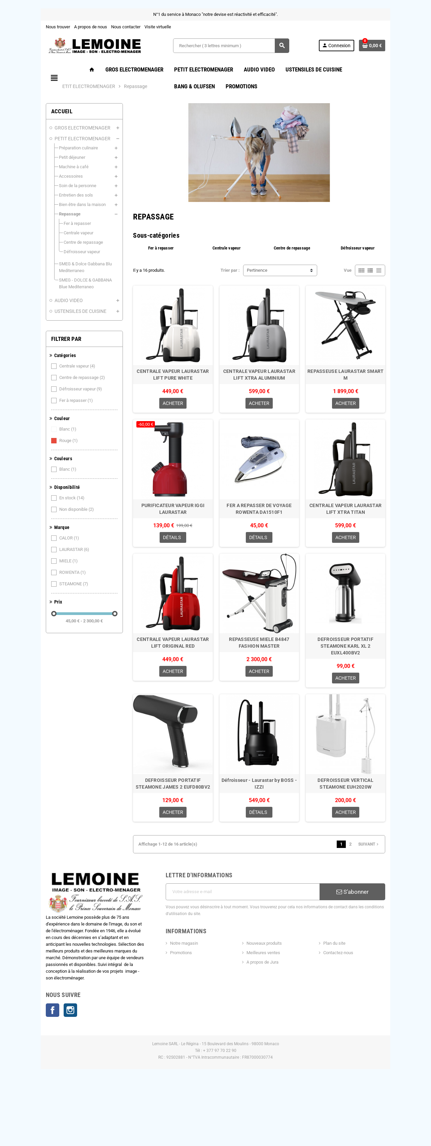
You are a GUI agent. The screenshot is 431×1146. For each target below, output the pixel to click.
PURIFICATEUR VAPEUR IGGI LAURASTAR (166, 552)
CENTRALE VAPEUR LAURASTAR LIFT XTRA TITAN (365, 552)
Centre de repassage (55, 377)
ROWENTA (46, 572)
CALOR (42, 538)
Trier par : (230, 286)
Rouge (42, 440)
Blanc (41, 429)
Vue (375, 286)
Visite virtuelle (130, 26)
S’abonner (374, 957)
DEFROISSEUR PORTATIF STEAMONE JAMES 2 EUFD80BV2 (166, 849)
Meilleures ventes (266, 1012)
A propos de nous (63, 26)
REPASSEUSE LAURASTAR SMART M (366, 401)
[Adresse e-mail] (246, 957)
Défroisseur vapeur (54, 389)
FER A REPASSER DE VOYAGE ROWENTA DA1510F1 (266, 552)
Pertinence (257, 286)
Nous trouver (31, 26)
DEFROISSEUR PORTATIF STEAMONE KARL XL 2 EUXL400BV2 (366, 701)
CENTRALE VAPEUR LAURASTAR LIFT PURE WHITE (166, 404)
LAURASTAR (47, 549)
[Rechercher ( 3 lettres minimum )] (230, 45)
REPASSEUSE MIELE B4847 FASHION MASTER (266, 701)
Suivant (396, 910)
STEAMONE (47, 584)
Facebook (25, 1070)
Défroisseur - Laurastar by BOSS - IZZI (266, 845)
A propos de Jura (265, 1021)
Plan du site (349, 1002)
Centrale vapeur (50, 366)
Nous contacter (98, 26)
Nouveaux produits (267, 1002)
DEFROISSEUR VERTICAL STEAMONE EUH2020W (366, 849)
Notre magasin (175, 1002)
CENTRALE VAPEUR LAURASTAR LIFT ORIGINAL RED (166, 701)
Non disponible (50, 509)
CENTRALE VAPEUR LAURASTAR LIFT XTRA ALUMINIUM (265, 404)
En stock (45, 498)
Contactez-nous (353, 1012)
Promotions (172, 1012)
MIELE (42, 561)
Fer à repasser (49, 400)
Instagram (43, 1070)
